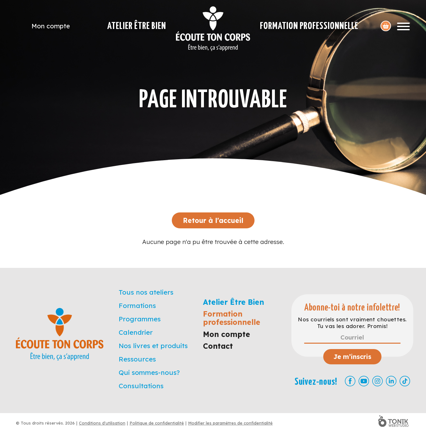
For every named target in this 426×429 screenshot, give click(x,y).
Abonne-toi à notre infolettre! (352, 307)
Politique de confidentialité (156, 422)
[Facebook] (350, 381)
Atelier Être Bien (136, 26)
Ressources (137, 359)
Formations (137, 305)
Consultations (141, 386)
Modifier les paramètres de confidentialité (230, 422)
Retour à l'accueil (213, 220)
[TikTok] (405, 381)
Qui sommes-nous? (149, 372)
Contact (218, 346)
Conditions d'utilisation (102, 422)
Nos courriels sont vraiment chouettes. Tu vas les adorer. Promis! (352, 322)
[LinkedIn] (391, 381)
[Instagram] (377, 381)
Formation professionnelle (309, 26)
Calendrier (136, 332)
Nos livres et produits (153, 345)
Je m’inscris (352, 357)
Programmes (140, 319)
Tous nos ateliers (146, 292)
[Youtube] (364, 381)
